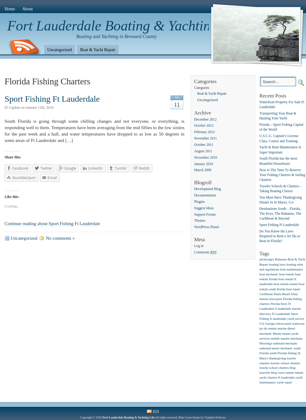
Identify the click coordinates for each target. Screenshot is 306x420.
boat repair (293, 289)
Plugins (199, 202)
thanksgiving (277, 358)
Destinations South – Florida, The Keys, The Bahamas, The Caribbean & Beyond (280, 214)
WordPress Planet (206, 227)
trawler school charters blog (277, 367)
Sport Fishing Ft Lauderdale (52, 99)
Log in (199, 246)
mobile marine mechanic (287, 338)
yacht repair (284, 382)
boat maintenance (291, 269)
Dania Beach (282, 294)
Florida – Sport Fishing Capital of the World (281, 127)
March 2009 (202, 170)
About (27, 9)
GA (261, 323)
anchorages (266, 259)
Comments (205, 252)
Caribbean (266, 294)
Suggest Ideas (204, 208)
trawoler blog (268, 372)
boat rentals (286, 274)
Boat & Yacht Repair (98, 50)
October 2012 (203, 126)
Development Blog (207, 189)
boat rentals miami (286, 284)
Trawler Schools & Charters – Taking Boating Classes (280, 188)
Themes (199, 221)
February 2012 (204, 132)
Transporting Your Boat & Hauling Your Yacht (277, 116)
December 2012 (205, 120)
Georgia (270, 323)
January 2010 (203, 164)
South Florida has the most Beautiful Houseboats (278, 161)
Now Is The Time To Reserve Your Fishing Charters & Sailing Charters (282, 175)
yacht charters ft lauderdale (277, 377)
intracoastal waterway (290, 323)
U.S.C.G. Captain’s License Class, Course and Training (278, 138)
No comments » (60, 238)
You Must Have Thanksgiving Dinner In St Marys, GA (280, 200)
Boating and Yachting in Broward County (116, 36)
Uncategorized (59, 50)
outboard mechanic (285, 343)
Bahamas (281, 259)
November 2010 (205, 158)
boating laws (277, 264)
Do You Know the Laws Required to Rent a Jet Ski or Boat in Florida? (279, 236)
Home (10, 9)
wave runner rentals (290, 372)
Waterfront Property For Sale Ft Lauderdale (281, 104)
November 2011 (205, 138)
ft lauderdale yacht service (287, 318)
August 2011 (203, 151)
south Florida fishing (283, 353)
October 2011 (203, 145)
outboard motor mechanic (276, 348)
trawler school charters (285, 363)
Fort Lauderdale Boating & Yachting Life (125, 26)
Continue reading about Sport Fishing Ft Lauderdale (52, 223)
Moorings (265, 343)
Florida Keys (279, 303)
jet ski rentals (268, 328)
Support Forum (205, 215)
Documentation (205, 195)
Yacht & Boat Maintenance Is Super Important (280, 150)
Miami (277, 333)
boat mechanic (268, 274)
